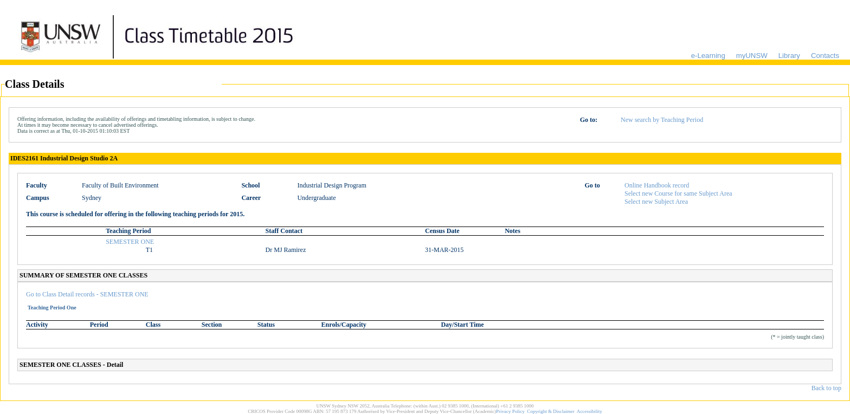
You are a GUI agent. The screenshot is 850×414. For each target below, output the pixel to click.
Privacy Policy (510, 411)
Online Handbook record (656, 185)
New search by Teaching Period (662, 120)
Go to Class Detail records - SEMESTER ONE (87, 294)
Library (789, 55)
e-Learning (708, 55)
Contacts (825, 55)
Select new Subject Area (656, 201)
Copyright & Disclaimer (551, 411)
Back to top (826, 388)
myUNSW (752, 55)
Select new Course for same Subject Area (678, 193)
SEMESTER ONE (130, 241)
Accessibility (589, 411)
